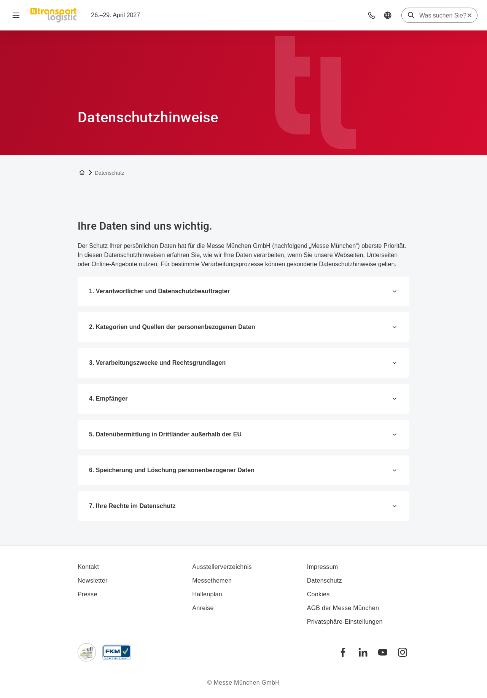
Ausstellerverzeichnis (222, 567)
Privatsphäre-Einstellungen (345, 621)
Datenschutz (324, 580)
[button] (372, 15)
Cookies (318, 594)
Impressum (322, 567)
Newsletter (93, 580)
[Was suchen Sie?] (442, 15)
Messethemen (212, 580)
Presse (87, 594)
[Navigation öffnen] (16, 15)
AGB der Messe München (343, 608)
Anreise (202, 608)
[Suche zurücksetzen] (469, 15)
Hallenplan (207, 594)
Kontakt (88, 567)
